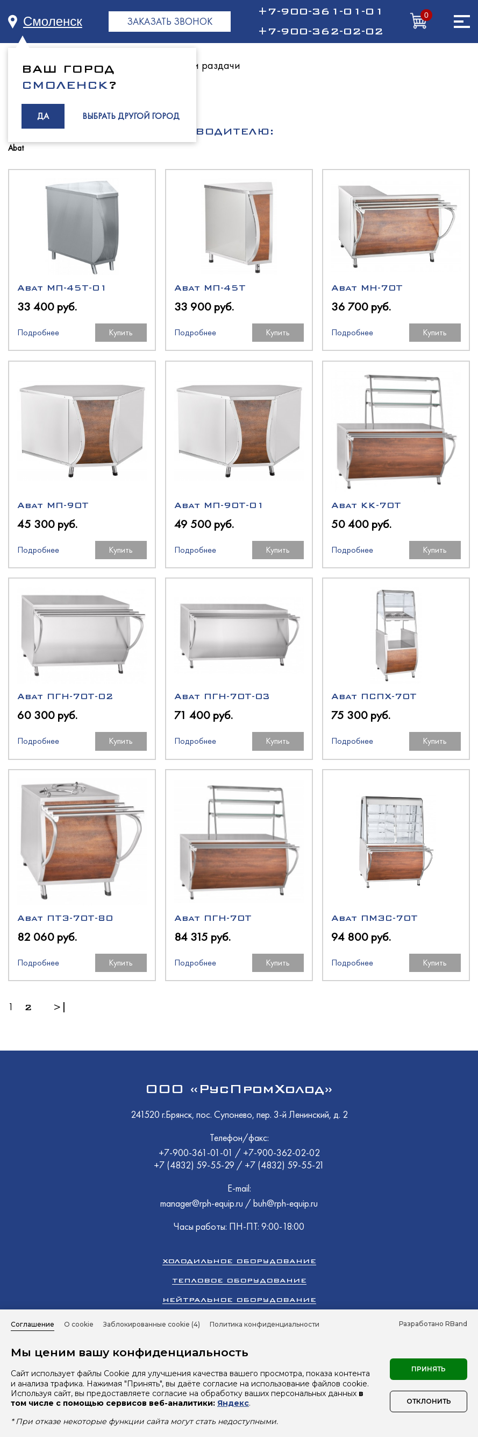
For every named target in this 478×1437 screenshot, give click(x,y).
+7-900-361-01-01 (320, 11)
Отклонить (428, 1401)
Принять (428, 1369)
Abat (16, 148)
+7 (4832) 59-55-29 (195, 1165)
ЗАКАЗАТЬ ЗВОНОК (169, 21)
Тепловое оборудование (239, 1280)
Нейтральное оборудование (239, 1299)
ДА (43, 116)
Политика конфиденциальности (264, 1324)
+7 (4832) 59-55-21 (284, 1165)
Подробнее (38, 332)
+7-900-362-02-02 (320, 31)
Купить (121, 332)
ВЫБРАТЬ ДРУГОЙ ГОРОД (131, 116)
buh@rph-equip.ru (285, 1203)
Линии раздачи (204, 65)
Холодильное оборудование (239, 1261)
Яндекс (233, 1403)
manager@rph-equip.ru (201, 1203)
